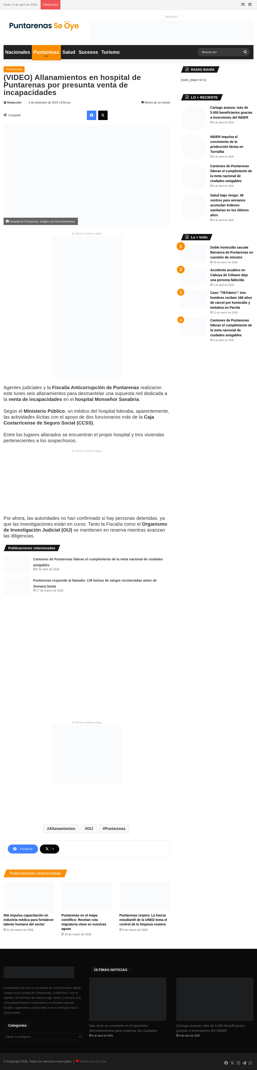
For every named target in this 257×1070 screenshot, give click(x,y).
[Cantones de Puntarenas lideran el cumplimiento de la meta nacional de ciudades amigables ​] (17, 565)
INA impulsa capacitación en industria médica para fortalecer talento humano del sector (29, 919)
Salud (69, 52)
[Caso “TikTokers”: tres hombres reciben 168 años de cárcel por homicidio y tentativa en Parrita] (194, 299)
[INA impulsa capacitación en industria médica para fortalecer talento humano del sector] (29, 896)
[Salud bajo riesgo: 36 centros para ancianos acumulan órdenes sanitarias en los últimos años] (194, 206)
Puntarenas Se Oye (93, 1061)
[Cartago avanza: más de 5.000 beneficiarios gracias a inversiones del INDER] (194, 118)
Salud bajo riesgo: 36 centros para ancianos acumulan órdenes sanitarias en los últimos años (229, 205)
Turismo (110, 52)
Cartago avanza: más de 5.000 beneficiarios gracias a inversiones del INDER (231, 112)
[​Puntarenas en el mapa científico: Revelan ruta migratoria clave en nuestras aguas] (86, 896)
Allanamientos (62, 829)
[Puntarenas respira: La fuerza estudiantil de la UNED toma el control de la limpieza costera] (144, 896)
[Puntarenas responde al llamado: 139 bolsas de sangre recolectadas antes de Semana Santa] (17, 586)
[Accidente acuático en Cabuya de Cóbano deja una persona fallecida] (194, 276)
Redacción (14, 102)
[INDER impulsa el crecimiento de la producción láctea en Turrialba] (194, 147)
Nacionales (17, 52)
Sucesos (88, 52)
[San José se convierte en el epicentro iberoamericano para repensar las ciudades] (127, 999)
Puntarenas (46, 52)
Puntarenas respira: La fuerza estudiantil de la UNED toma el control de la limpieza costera (143, 919)
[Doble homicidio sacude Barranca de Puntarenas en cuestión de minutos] (194, 254)
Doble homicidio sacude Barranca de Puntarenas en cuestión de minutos (231, 252)
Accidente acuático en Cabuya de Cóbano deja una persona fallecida (229, 275)
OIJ (90, 829)
